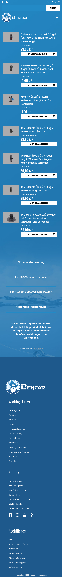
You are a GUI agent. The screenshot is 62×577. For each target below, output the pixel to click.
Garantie (12, 461)
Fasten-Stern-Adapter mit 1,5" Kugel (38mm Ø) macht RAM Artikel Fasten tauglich (37, 69)
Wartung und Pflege (18, 447)
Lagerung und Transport (19, 452)
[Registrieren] (7, 2)
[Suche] (53, 8)
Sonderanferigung (17, 428)
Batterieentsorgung (17, 562)
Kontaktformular (16, 481)
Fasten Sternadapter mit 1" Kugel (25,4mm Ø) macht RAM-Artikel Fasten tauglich (38, 38)
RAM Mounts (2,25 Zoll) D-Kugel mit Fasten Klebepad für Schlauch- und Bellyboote (38, 218)
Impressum (14, 548)
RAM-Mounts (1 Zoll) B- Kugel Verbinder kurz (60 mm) (37, 130)
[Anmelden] (3, 2)
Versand (12, 415)
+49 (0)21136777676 (18, 490)
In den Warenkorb (41, 53)
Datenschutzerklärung (18, 544)
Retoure (12, 419)
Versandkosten (38, 348)
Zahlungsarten (15, 410)
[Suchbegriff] (24, 8)
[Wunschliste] (48, 2)
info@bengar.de (16, 485)
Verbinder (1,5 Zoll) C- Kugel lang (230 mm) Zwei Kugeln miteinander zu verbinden (36, 159)
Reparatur (13, 442)
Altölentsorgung (16, 567)
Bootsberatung (15, 433)
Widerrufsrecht (15, 553)
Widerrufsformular (17, 558)
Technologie (14, 438)
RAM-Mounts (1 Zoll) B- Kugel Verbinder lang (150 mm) (37, 189)
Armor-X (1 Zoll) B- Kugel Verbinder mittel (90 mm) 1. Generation (36, 100)
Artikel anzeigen (39, 144)
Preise (11, 424)
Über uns (13, 456)
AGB (10, 539)
